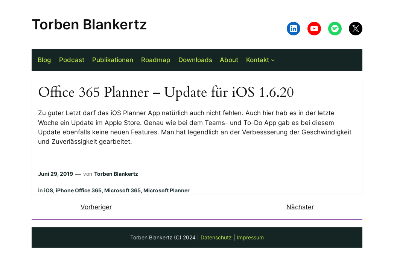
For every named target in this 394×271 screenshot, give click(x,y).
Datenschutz (216, 237)
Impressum (250, 237)
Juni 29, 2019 (55, 174)
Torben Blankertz (89, 24)
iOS (48, 190)
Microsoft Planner (166, 190)
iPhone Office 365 (79, 190)
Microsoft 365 (122, 190)
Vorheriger (96, 207)
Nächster (300, 207)
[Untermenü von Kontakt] (273, 60)
